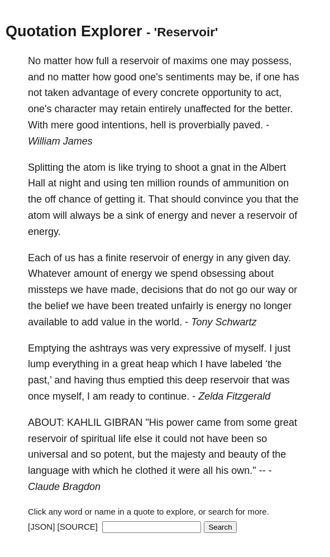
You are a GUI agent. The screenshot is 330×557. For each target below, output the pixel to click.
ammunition (249, 183)
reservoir (139, 60)
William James (60, 141)
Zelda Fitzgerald (234, 396)
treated (152, 305)
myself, (68, 396)
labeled (246, 363)
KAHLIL (84, 422)
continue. (169, 396)
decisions (162, 289)
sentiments (190, 77)
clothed (151, 470)
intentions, (124, 125)
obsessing (223, 273)
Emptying (49, 348)
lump (39, 363)
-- (262, 470)
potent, (119, 454)
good (125, 77)
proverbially (204, 125)
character (75, 108)
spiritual (98, 438)
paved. (248, 125)
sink (135, 215)
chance (75, 199)
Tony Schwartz (223, 322)
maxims (190, 60)
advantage (95, 92)
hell (158, 125)
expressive (197, 348)
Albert (273, 167)
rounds (193, 183)
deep (196, 380)
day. (281, 257)
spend (184, 273)
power (180, 422)
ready (122, 396)
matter (58, 60)
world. (168, 322)
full (102, 60)
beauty (243, 454)
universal (48, 454)
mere (62, 125)
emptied (146, 380)
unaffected (207, 108)
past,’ (39, 380)
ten (137, 183)
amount (90, 273)
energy (172, 215)
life (124, 438)
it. (142, 199)
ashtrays (108, 348)
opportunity (226, 92)
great (132, 363)
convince (223, 199)
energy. (44, 231)
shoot (187, 167)
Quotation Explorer (74, 31)
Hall (36, 183)
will (60, 215)
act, (273, 92)
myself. (250, 348)
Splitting (46, 167)
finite (116, 257)
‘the (273, 363)
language (48, 470)
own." (243, 470)
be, (246, 77)
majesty (188, 454)
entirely (165, 108)
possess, (271, 60)
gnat (220, 167)
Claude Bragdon (64, 486)
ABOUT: (46, 422)
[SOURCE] (78, 526)
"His (154, 422)
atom (94, 167)
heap (157, 363)
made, (124, 289)
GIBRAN (123, 422)
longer (277, 305)
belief (57, 305)
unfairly (187, 305)
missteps (48, 289)
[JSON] (41, 526)
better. (279, 108)
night (70, 183)
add (90, 322)
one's (150, 77)
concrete (179, 92)
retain (133, 108)
